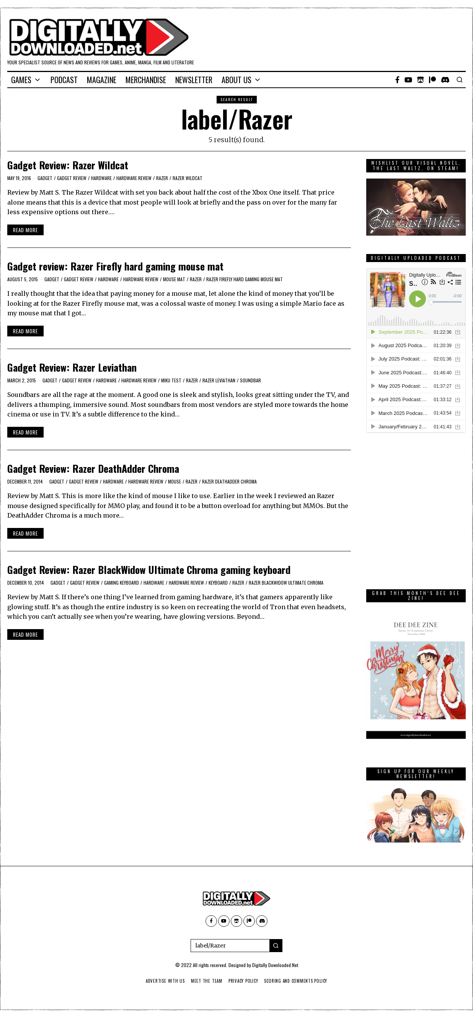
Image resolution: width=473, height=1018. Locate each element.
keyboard (218, 582)
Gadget (45, 178)
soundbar (250, 380)
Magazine (101, 79)
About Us (236, 79)
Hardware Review (134, 178)
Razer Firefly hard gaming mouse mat (244, 279)
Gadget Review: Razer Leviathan (72, 367)
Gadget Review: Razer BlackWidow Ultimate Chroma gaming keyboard (148, 569)
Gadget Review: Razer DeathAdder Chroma (93, 468)
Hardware (101, 178)
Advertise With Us (163, 981)
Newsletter (193, 79)
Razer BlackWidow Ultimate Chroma (286, 582)
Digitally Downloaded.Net (275, 965)
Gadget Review (71, 178)
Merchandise (146, 79)
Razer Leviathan (218, 380)
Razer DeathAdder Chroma (229, 481)
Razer (162, 178)
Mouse (174, 481)
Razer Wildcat (187, 178)
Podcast (64, 79)
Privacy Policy (243, 981)
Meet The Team (205, 981)
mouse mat (174, 279)
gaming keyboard (121, 582)
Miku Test (171, 380)
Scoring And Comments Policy (298, 981)
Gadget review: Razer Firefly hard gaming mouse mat (115, 266)
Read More (25, 230)
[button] (275, 945)
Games (21, 79)
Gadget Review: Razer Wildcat (67, 164)
